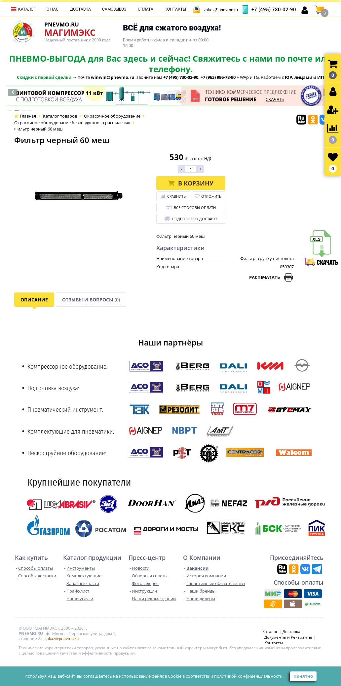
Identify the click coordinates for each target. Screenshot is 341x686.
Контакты (175, 9)
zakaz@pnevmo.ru (221, 9)
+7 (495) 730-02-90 (273, 10)
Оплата (145, 9)
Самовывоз (114, 9)
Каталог (27, 9)
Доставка (80, 9)
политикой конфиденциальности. (249, 676)
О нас (52, 9)
